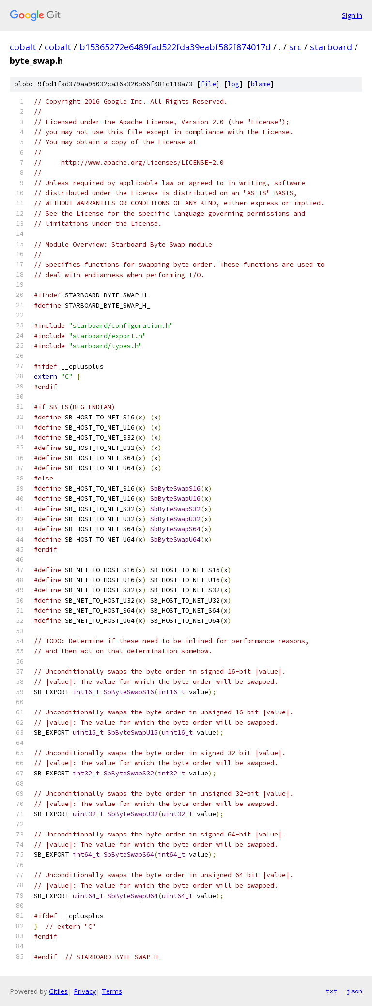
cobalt (23, 47)
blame (260, 84)
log (233, 84)
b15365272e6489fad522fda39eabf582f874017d (175, 47)
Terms (112, 991)
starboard (331, 47)
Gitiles (58, 991)
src (295, 47)
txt (331, 991)
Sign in (352, 15)
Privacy (85, 991)
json (354, 991)
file (208, 84)
